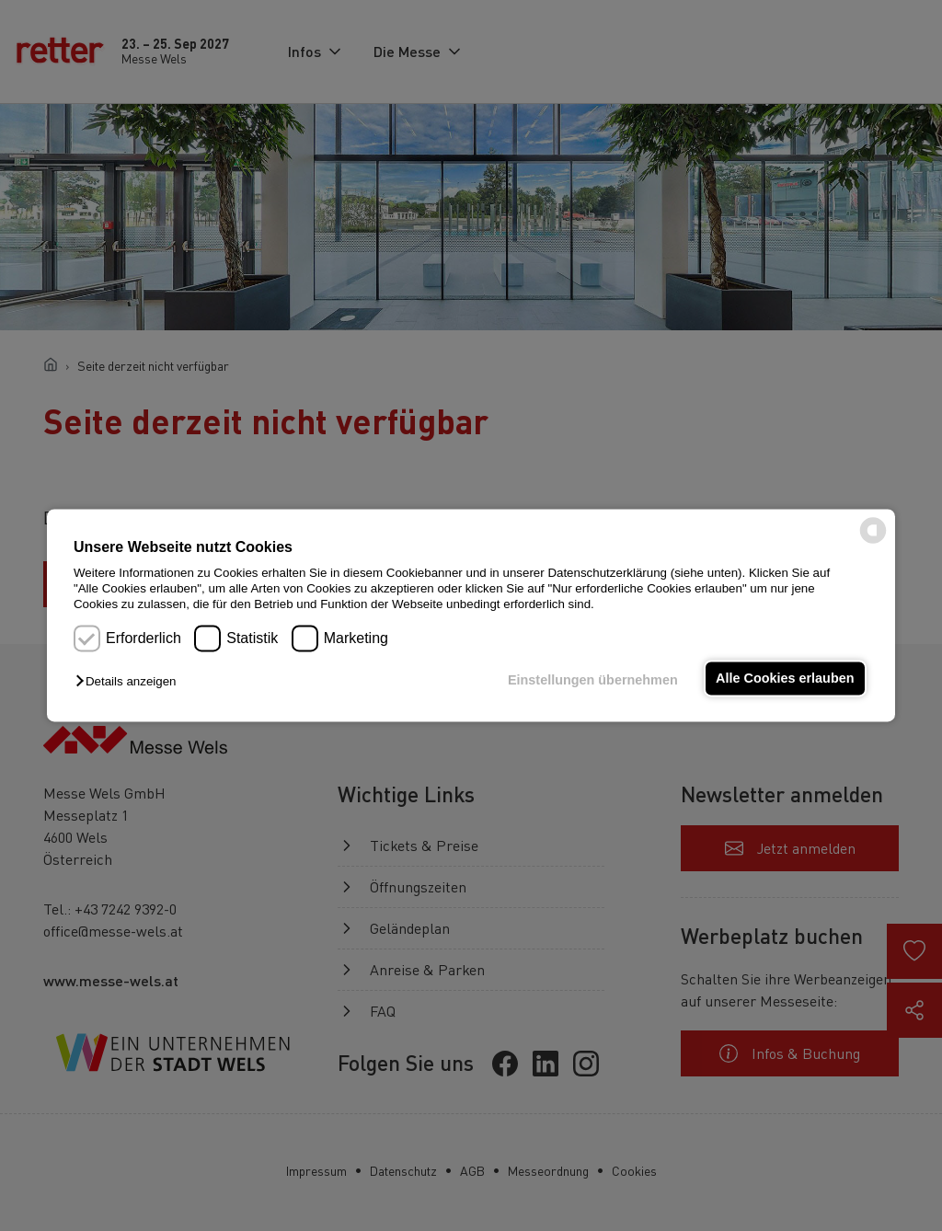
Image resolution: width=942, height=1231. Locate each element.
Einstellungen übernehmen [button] (593, 680)
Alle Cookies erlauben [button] (785, 678)
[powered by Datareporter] (873, 542)
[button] (130, 681)
